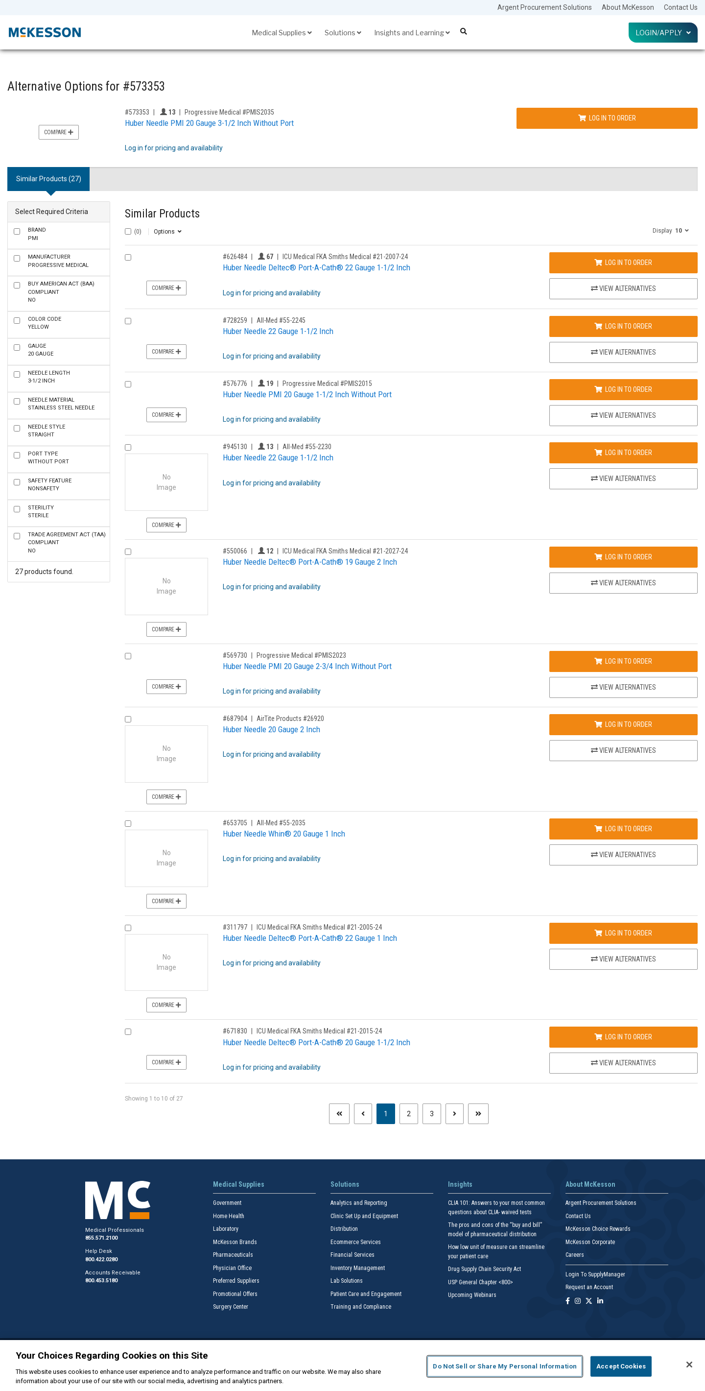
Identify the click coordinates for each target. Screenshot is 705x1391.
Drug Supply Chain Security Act (484, 1269)
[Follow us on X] (589, 1301)
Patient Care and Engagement (365, 1294)
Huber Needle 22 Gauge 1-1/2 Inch (278, 331)
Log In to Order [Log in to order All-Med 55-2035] (623, 829)
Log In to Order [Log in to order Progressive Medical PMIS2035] (607, 118)
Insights (460, 1184)
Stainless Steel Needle (61, 404)
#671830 (235, 1031)
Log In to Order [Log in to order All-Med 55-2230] (623, 452)
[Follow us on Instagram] (578, 1301)
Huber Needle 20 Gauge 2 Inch (271, 729)
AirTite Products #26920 (290, 718)
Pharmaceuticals (233, 1254)
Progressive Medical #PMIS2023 (301, 655)
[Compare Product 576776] (128, 384)
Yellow (44, 323)
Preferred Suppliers (236, 1280)
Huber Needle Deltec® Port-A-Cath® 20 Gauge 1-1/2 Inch (316, 1042)
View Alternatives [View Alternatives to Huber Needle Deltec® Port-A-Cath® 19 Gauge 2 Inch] (623, 583)
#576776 (235, 383)
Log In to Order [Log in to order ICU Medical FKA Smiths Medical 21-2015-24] (623, 1037)
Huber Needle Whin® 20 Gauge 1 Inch (284, 834)
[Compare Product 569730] (128, 656)
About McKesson (628, 7)
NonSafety (49, 485)
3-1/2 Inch (49, 377)
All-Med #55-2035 (281, 823)
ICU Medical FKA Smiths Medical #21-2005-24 (319, 927)
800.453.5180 (101, 1280)
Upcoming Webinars (472, 1295)
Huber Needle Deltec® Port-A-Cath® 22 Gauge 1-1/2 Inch (316, 267)
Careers (574, 1254)
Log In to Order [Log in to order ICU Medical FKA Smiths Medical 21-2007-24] (623, 262)
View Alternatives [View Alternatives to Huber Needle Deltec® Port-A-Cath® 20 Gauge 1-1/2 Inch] (623, 1063)
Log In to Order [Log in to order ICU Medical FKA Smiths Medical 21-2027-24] (623, 557)
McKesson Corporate (590, 1242)
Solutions (343, 32)
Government (227, 1202)
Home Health (228, 1216)
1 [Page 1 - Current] (389, 1113)
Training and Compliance (360, 1306)
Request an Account (589, 1287)
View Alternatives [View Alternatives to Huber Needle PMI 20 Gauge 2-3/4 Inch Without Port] (623, 687)
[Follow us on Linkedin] (600, 1301)
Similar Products (162, 214)
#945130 (235, 447)
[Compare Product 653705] (128, 823)
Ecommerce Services (355, 1242)
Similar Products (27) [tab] (48, 179)
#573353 (137, 112)
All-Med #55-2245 (281, 320)
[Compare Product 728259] (128, 321)
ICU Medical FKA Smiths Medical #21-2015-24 (319, 1031)
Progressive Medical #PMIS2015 (327, 383)
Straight (46, 431)
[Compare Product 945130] (128, 447)
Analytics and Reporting (358, 1202)
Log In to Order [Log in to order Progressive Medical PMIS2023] (623, 661)
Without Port (48, 458)
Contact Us (681, 7)
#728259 (235, 320)
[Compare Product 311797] (128, 928)
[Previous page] (363, 1113)
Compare (58, 132)
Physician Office (232, 1268)
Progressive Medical (58, 261)
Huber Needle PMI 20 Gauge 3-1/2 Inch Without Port (209, 123)
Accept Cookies (621, 1366)
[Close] (689, 1364)
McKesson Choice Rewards (598, 1228)
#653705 (235, 823)
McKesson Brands (235, 1242)
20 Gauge (40, 350)
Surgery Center (230, 1306)
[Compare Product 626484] (128, 257)
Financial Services (352, 1254)
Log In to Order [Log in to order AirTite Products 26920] (623, 724)
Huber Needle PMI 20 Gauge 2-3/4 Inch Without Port (307, 666)
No (61, 292)
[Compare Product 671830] (128, 1032)
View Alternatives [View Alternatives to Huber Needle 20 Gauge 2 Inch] (623, 750)
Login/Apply (663, 32)
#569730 (235, 655)
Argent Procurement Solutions (544, 7)
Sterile (41, 511)
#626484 (235, 257)
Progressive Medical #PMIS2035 (229, 112)
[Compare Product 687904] (128, 719)
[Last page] (478, 1113)
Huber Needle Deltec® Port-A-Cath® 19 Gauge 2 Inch (310, 562)
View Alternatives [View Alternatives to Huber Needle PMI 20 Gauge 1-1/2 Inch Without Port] (623, 415)
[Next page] (455, 1113)
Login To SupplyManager (595, 1274)
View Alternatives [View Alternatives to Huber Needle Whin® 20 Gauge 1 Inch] (623, 855)
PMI (37, 234)
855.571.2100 (101, 1238)
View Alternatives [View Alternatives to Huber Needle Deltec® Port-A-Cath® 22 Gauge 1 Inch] (623, 959)
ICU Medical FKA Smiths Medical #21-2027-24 (345, 551)
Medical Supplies (282, 32)
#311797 (235, 927)
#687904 (235, 718)
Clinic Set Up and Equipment (364, 1216)
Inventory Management (357, 1268)
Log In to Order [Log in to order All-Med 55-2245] (623, 326)
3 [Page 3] (432, 1114)
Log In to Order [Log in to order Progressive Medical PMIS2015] (623, 389)
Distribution (344, 1228)
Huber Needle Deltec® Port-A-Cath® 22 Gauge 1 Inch (310, 938)
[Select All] (128, 231)
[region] (352, 1365)
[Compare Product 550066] (128, 552)
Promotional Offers (235, 1294)
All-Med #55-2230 (306, 447)
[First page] (339, 1113)
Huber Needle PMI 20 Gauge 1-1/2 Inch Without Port (307, 394)
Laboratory (225, 1228)
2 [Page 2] (409, 1114)
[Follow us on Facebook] (567, 1301)
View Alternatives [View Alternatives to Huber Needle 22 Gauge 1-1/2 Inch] (623, 352)
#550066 (235, 551)
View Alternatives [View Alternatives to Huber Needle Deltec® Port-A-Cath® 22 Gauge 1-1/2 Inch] (623, 288)
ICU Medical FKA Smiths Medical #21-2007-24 (345, 257)
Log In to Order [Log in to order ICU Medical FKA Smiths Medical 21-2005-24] (623, 933)
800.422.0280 (101, 1259)
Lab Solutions (346, 1280)
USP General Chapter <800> (480, 1282)
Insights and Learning (412, 32)
